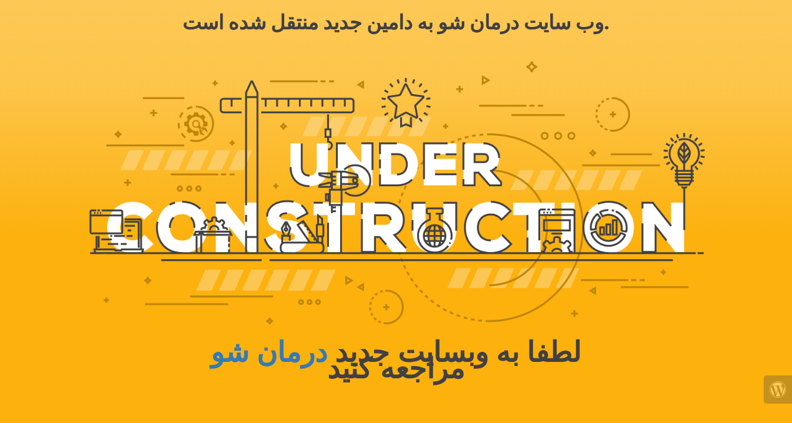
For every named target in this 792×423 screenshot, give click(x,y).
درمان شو (269, 352)
